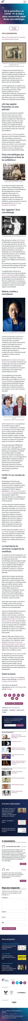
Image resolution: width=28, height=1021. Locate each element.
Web (3, 922)
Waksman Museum (19, 181)
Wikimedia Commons (20, 236)
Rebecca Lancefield (7, 275)
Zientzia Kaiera (6, 953)
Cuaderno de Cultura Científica (10, 944)
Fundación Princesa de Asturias (17, 419)
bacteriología (5, 710)
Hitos (3, 7)
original (9, 689)
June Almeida (20, 508)
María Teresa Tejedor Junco (10, 37)
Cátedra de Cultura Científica (13, 1010)
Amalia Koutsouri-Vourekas (10, 134)
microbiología (12, 710)
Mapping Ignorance (7, 963)
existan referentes (17, 653)
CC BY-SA (22, 66)
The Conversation (17, 687)
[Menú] (24, 2)
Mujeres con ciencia (9, 1015)
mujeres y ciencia (20, 710)
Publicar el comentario (9, 928)
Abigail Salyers (10, 424)
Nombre (4, 911)
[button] (5, 695)
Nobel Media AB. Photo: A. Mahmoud (17, 332)
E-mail (4, 917)
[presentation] (14, 736)
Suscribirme (20, 725)
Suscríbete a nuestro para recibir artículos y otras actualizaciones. (13, 720)
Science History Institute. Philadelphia (11, 66)
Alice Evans (21, 240)
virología (4, 712)
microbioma (5, 427)
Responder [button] (23, 863)
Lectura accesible (14, 28)
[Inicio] (3, 2)
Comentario (5, 897)
